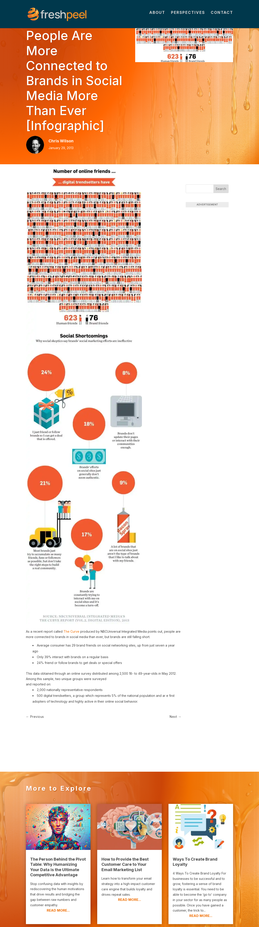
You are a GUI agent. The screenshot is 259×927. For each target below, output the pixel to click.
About (157, 16)
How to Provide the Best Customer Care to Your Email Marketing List (125, 838)
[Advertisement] (207, 279)
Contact (222, 16)
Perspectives (188, 16)
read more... (58, 884)
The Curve (71, 631)
